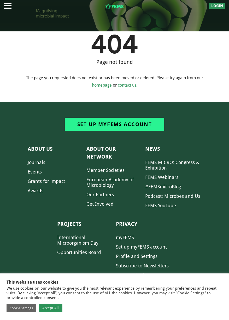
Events (35, 172)
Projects (69, 224)
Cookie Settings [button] (21, 308)
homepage (102, 85)
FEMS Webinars (161, 177)
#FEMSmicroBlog (163, 186)
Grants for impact (46, 181)
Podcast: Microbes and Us (172, 196)
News (152, 149)
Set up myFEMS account (114, 124)
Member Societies (105, 170)
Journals (36, 162)
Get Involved (100, 204)
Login (217, 6)
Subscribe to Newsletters (142, 265)
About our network (101, 153)
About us (40, 149)
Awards (35, 190)
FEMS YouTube (160, 205)
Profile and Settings (136, 256)
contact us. (127, 85)
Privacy (126, 224)
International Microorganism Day (77, 240)
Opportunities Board (79, 252)
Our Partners (100, 194)
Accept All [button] (50, 308)
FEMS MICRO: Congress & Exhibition (172, 165)
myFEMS (125, 237)
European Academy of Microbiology (110, 182)
